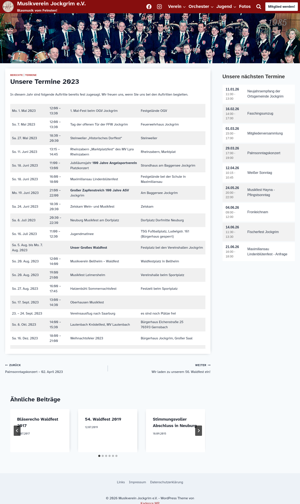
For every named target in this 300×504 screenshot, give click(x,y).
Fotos (245, 6)
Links (121, 482)
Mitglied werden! (281, 6)
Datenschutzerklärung (166, 482)
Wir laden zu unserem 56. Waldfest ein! (161, 368)
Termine (31, 75)
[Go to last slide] (17, 431)
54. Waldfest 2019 (103, 419)
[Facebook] (149, 6)
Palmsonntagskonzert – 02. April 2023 (54, 368)
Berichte (16, 75)
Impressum (137, 482)
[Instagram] (159, 6)
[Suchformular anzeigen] (258, 6)
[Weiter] (198, 431)
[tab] (99, 456)
